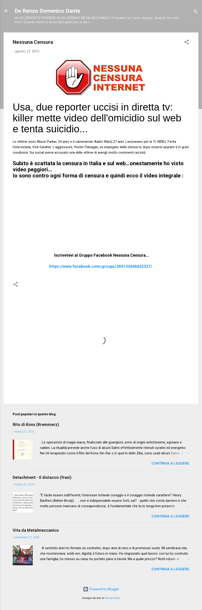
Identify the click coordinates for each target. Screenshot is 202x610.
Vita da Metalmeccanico (36, 530)
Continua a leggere (170, 463)
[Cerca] (195, 12)
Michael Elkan (112, 598)
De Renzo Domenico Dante (47, 11)
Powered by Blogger (101, 589)
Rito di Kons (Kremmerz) (36, 424)
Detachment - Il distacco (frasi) (42, 477)
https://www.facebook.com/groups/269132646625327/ (100, 266)
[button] (186, 42)
